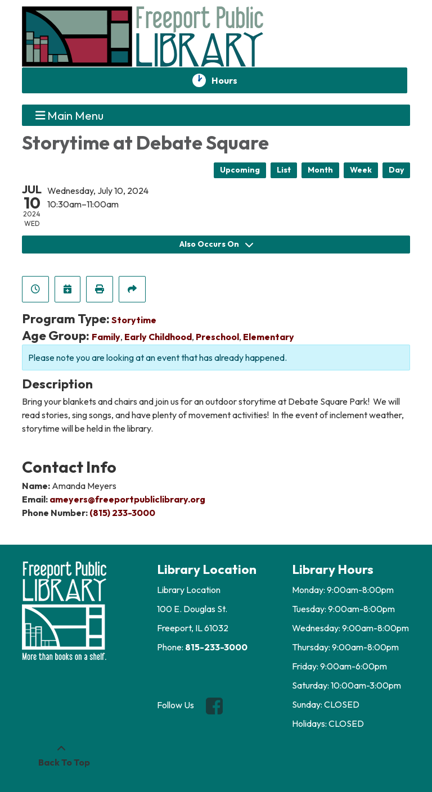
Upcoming (240, 170)
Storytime (133, 319)
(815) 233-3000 (122, 512)
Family (106, 336)
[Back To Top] (61, 755)
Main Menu (69, 114)
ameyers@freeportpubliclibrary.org (127, 499)
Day (396, 170)
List (284, 170)
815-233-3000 (216, 647)
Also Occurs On (216, 244)
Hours (230, 80)
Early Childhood (158, 336)
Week (361, 170)
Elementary (268, 336)
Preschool (217, 336)
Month (320, 170)
